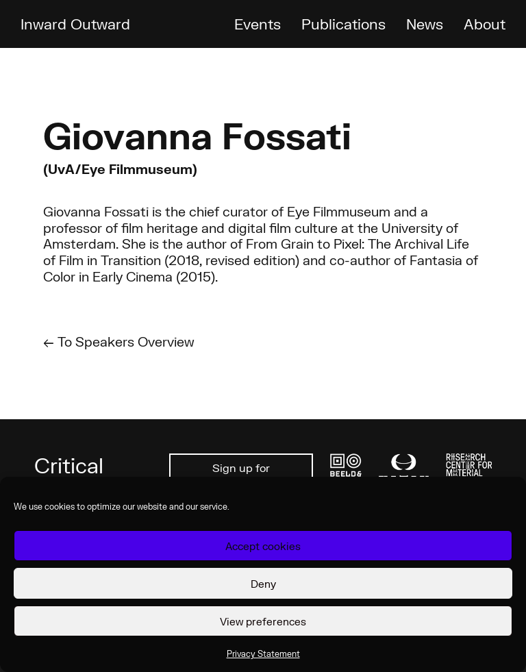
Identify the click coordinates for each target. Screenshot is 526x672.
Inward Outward (75, 23)
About (484, 23)
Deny (263, 583)
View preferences (263, 621)
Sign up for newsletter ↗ (241, 475)
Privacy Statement (263, 654)
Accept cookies (263, 546)
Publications (343, 23)
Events (257, 23)
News (424, 23)
